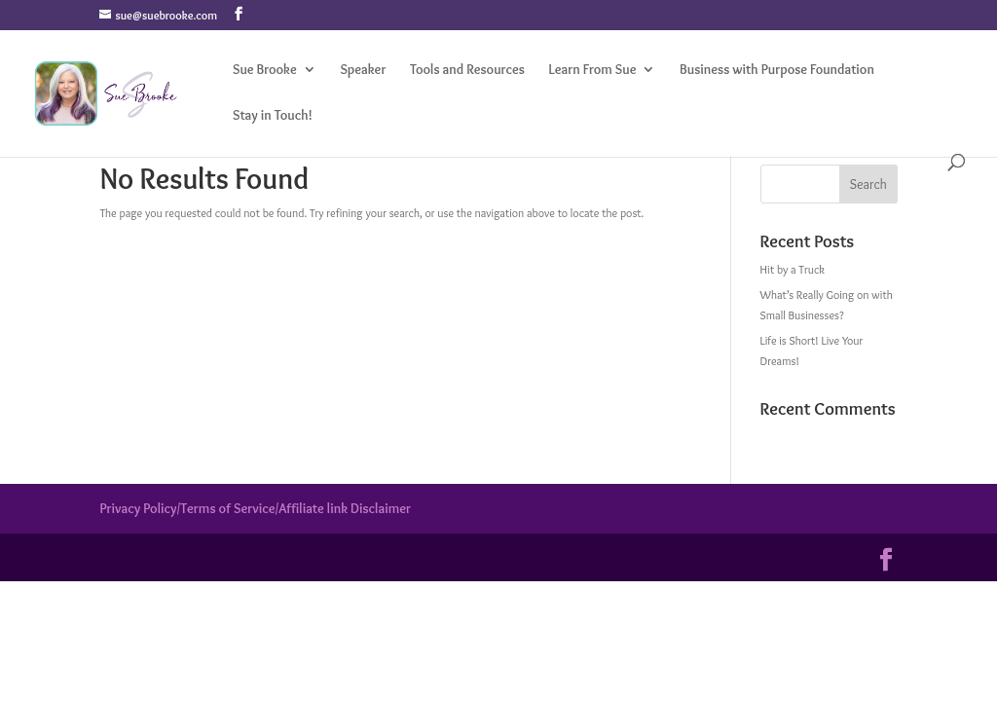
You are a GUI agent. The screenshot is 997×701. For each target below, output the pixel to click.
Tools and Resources (467, 70)
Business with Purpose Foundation (777, 70)
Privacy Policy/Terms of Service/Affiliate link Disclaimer (255, 508)
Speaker (363, 70)
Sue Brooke (265, 70)
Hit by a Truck (792, 269)
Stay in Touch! (273, 116)
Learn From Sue (593, 70)
